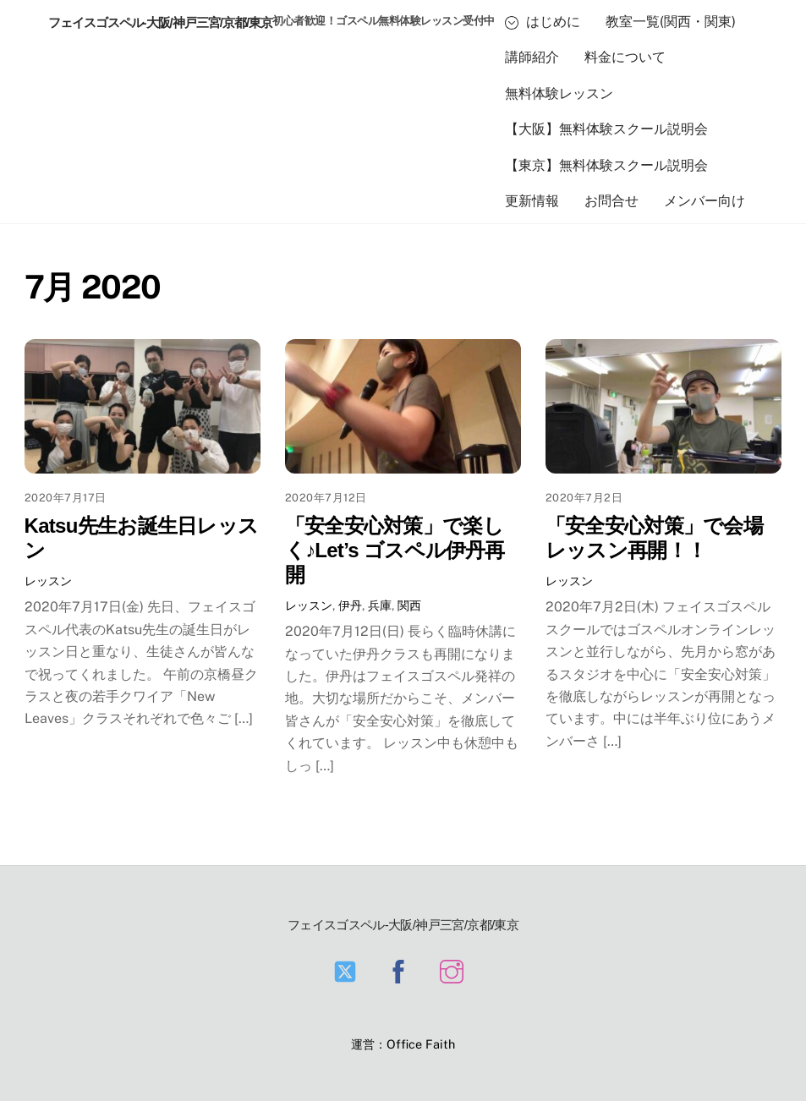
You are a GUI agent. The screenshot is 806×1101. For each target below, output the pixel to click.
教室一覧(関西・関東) (671, 22)
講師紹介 (532, 57)
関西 (409, 605)
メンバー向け (704, 201)
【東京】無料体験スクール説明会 (606, 165)
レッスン (48, 580)
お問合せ (611, 201)
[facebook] (401, 970)
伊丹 (350, 605)
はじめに (542, 22)
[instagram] (454, 970)
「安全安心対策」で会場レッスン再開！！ (654, 537)
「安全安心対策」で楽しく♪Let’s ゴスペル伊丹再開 (395, 550)
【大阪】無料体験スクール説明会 (606, 129)
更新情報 (532, 201)
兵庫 (380, 605)
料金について (625, 57)
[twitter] (348, 970)
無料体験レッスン (559, 93)
